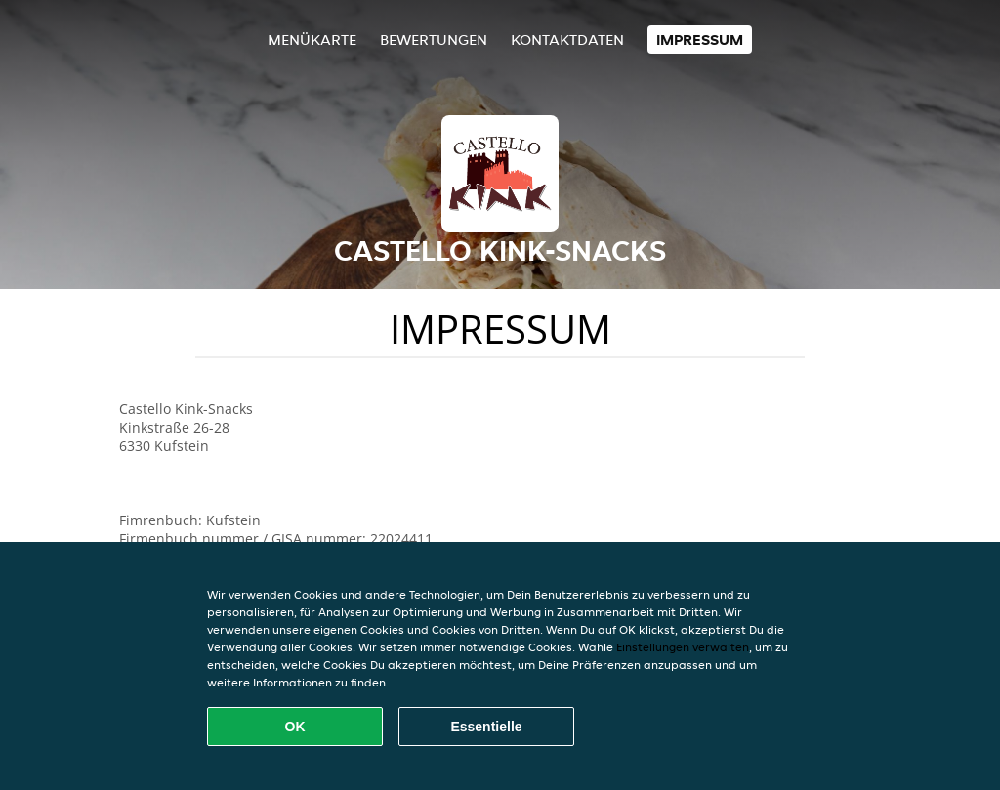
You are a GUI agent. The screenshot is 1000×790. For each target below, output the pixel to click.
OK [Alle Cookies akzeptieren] (295, 726)
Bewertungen (433, 39)
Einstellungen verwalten (682, 647)
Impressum (699, 39)
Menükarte (312, 39)
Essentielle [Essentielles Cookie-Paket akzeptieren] (485, 726)
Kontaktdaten (567, 39)
